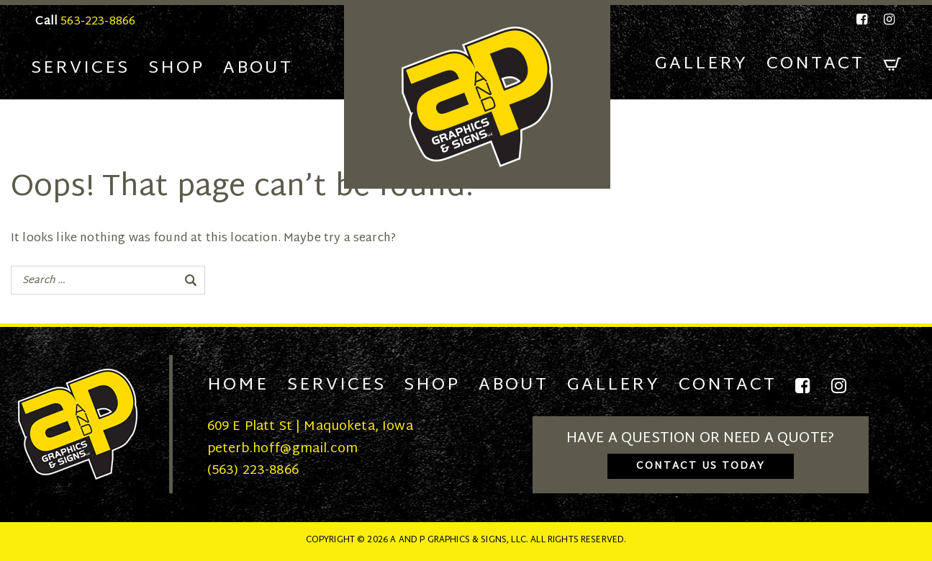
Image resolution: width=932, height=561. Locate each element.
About (258, 68)
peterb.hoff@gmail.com (282, 449)
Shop (176, 68)
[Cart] (892, 64)
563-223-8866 (97, 22)
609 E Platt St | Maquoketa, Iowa (310, 427)
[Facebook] (863, 19)
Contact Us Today (700, 466)
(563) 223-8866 (253, 471)
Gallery (701, 64)
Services (80, 68)
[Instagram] (887, 19)
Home (237, 385)
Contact (815, 64)
